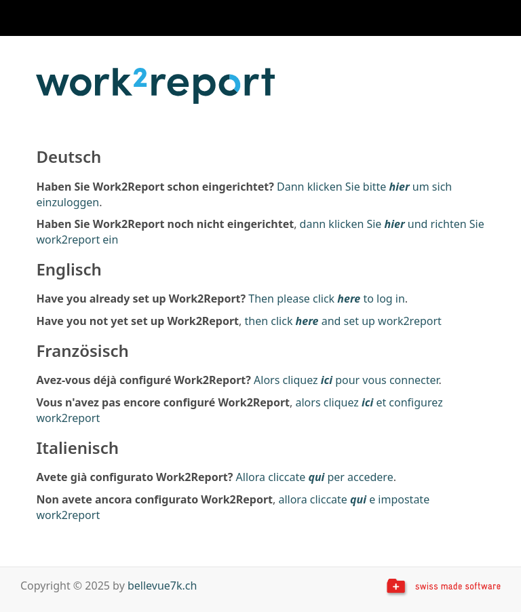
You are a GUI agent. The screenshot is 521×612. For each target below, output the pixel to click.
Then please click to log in (326, 298)
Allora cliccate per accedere (314, 477)
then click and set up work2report (343, 320)
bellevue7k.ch (162, 585)
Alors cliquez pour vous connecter (346, 379)
